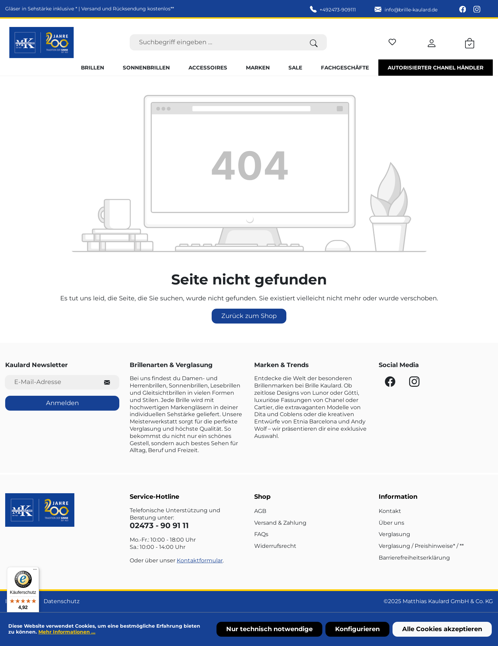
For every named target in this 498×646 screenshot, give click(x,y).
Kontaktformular (200, 560)
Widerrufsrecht (275, 546)
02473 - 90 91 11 (159, 525)
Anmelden (62, 403)
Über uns (391, 522)
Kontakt (390, 511)
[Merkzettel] (392, 40)
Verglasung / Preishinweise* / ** (421, 546)
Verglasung (394, 534)
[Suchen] (314, 42)
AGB (260, 511)
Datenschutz (62, 601)
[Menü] (35, 571)
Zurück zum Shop (249, 316)
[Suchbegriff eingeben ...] (215, 42)
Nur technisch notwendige (269, 629)
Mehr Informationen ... (66, 632)
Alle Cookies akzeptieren (442, 629)
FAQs (261, 534)
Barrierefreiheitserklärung (414, 557)
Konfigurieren (357, 629)
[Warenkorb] (470, 42)
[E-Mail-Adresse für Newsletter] (50, 382)
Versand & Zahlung (280, 522)
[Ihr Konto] (431, 42)
